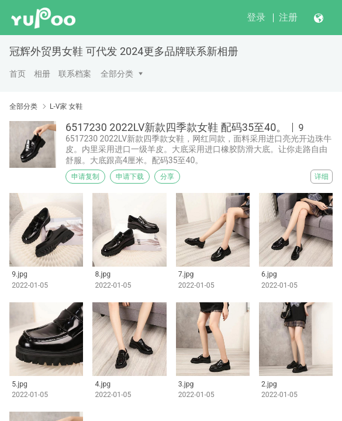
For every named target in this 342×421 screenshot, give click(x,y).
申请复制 (85, 176)
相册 (42, 73)
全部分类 (117, 73)
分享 (167, 176)
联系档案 (74, 73)
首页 (17, 73)
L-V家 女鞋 (66, 106)
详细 (322, 176)
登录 (256, 17)
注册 (288, 17)
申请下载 (130, 176)
